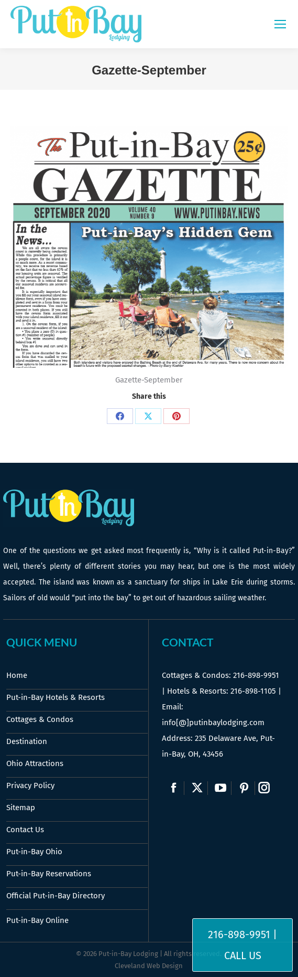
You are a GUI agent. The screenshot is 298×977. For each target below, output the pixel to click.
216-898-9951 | (242, 934)
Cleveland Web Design (149, 966)
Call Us (242, 955)
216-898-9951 (256, 675)
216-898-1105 (253, 691)
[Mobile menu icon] (280, 24)
